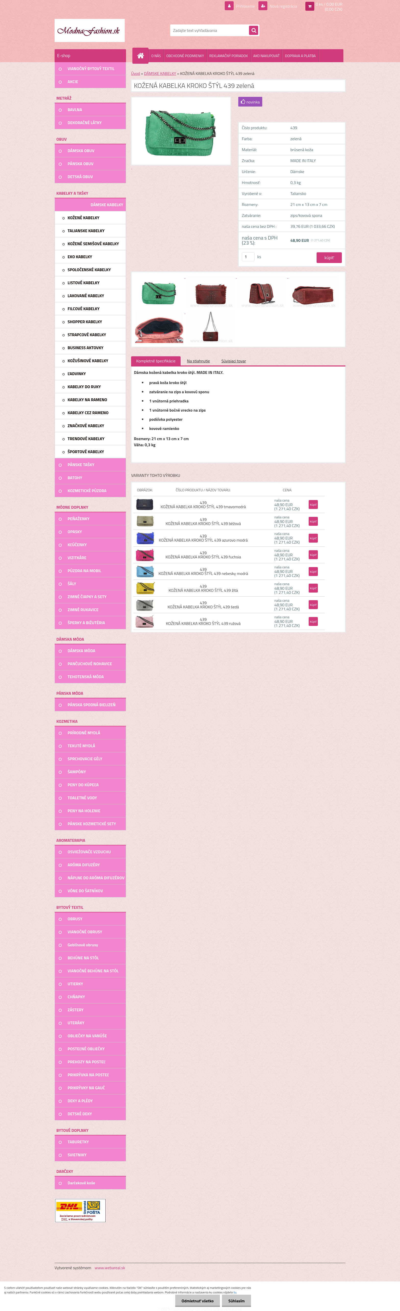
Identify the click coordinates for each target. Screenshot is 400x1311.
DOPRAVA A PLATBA (300, 55)
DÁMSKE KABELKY (160, 73)
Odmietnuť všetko (197, 1301)
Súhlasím (236, 1301)
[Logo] (90, 30)
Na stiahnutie (198, 361)
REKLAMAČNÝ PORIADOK (228, 55)
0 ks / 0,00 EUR (329, 4)
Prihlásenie (245, 6)
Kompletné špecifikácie (156, 361)
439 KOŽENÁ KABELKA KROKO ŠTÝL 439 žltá (203, 588)
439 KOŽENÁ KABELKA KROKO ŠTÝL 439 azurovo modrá (203, 538)
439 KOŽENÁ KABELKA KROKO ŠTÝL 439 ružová (203, 621)
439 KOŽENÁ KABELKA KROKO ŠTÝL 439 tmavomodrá (203, 505)
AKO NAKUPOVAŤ (266, 55)
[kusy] (248, 256)
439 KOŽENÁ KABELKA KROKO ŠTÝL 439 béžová (203, 521)
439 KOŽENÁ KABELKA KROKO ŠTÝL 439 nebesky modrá (203, 571)
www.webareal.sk (110, 1268)
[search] (253, 30)
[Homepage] (142, 55)
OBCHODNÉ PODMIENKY (185, 55)
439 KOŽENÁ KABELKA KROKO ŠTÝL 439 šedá (203, 605)
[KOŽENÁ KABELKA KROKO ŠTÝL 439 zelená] (159, 276)
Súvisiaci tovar (233, 361)
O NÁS (156, 55)
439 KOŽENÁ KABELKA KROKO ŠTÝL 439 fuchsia (203, 555)
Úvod (135, 73)
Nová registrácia (283, 6)
